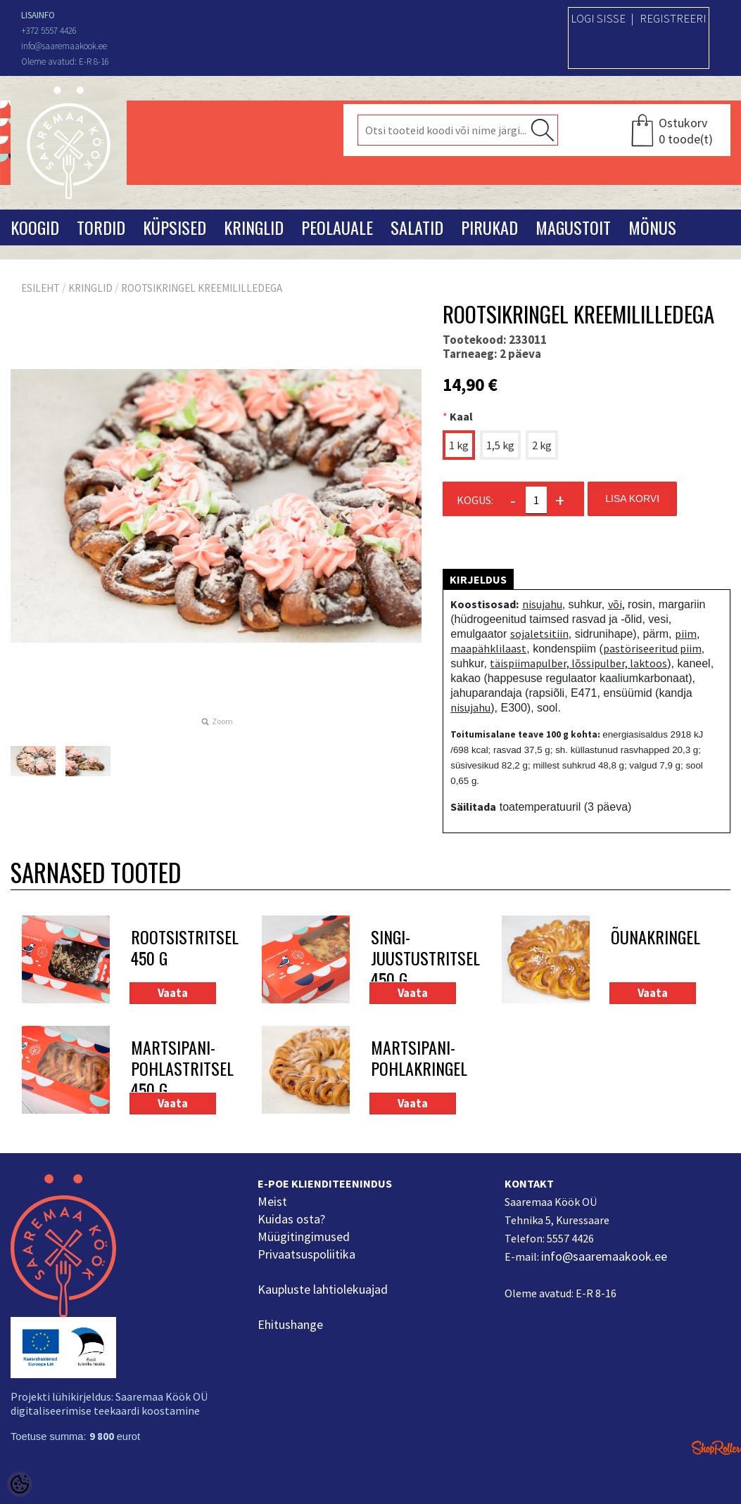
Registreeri (673, 18)
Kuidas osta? (291, 1219)
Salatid (417, 227)
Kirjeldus (478, 579)
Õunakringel (655, 937)
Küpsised (174, 227)
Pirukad (489, 227)
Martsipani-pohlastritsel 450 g (175, 1068)
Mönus (652, 227)
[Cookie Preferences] (19, 1484)
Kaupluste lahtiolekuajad (323, 1289)
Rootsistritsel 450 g (175, 948)
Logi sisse (598, 18)
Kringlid (254, 227)
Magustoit (573, 227)
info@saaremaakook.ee (604, 1256)
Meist (272, 1201)
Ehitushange (290, 1324)
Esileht (40, 288)
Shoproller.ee (716, 1448)
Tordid (101, 227)
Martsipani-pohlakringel (415, 1058)
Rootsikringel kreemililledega (201, 288)
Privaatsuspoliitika (306, 1254)
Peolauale (337, 227)
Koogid (35, 227)
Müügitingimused (304, 1236)
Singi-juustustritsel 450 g (415, 957)
